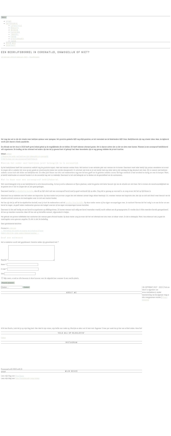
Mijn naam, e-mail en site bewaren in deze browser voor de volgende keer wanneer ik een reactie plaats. (41, 281)
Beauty (15, 28)
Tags (13, 41)
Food (13, 36)
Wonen (14, 30)
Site (2, 276)
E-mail (4, 272)
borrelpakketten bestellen (24, 191)
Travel (15, 34)
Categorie (12, 23)
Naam (3, 267)
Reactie (4, 263)
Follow (3, 340)
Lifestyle (16, 26)
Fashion (15, 32)
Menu (4, 17)
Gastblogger (34, 57)
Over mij (11, 43)
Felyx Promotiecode (22, 381)
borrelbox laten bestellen (74, 202)
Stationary (17, 39)
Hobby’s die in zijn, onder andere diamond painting (20, 233)
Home (9, 21)
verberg (8, 154)
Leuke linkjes (34, 381)
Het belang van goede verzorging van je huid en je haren (22, 230)
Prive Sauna (19, 378)
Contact (11, 45)
